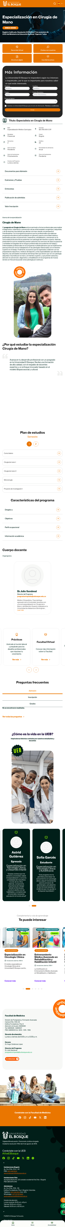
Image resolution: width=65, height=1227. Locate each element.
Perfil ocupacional (12, 527)
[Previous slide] (29, 669)
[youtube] (35, 1117)
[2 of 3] (28, 989)
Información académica (14, 536)
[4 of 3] (35, 989)
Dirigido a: (9, 510)
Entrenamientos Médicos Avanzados (47, 929)
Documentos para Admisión (16, 171)
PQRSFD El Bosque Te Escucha (13, 1216)
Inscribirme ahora (48, 60)
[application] (32, 402)
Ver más (15, 660)
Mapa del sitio (8, 1220)
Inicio (13, 1225)
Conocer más (10, 981)
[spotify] (33, 1158)
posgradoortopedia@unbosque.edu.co (18, 1052)
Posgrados (11, 929)
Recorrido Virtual (17, 50)
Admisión (32, 691)
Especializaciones (23, 929)
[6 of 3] (41, 989)
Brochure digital (17, 60)
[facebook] (20, 1117)
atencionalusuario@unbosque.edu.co (15, 1173)
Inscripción (32, 697)
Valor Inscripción (11, 206)
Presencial (25, 933)
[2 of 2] (34, 906)
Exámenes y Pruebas (13, 180)
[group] (32, 24)
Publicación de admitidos (15, 198)
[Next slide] (36, 669)
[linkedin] (45, 1117)
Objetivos (9, 518)
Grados (32, 704)
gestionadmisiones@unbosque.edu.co (15, 1196)
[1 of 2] (29, 906)
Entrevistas (9, 189)
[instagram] (25, 1117)
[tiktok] (30, 1117)
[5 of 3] (38, 989)
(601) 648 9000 (12, 1171)
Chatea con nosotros (47, 50)
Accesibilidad (52, 1225)
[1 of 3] (23, 989)
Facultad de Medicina (11, 950)
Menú (32, 1225)
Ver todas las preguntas (12, 717)
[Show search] (54, 3)
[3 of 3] (32, 989)
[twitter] (40, 1117)
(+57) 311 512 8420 (17, 1194)
